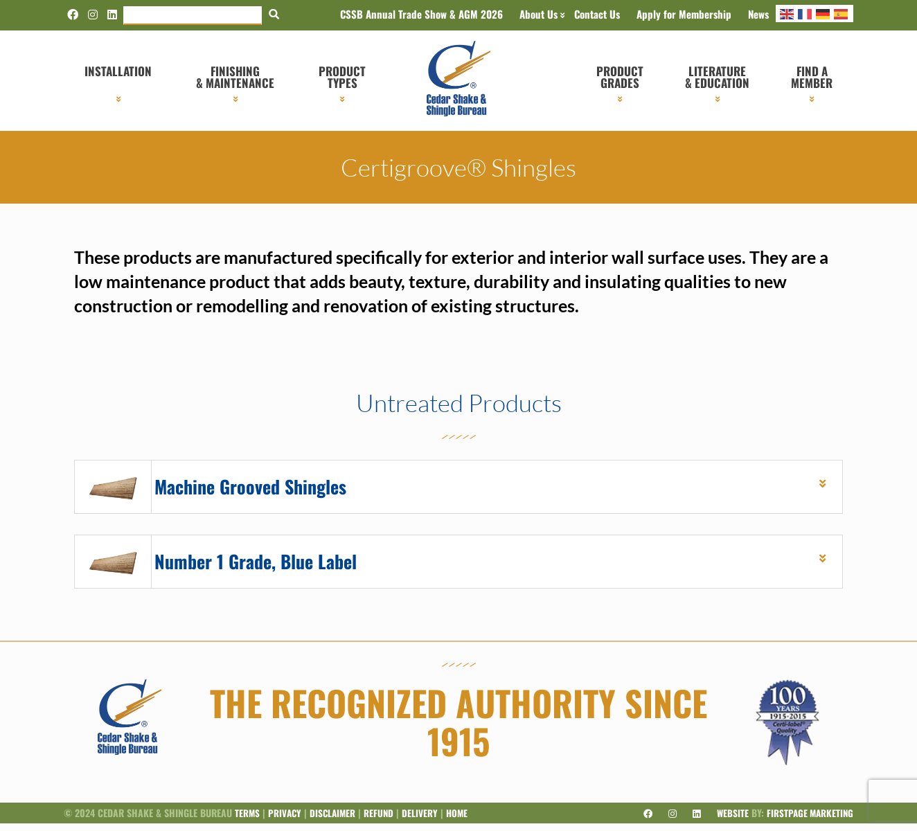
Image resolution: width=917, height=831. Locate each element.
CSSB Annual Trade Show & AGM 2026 (421, 13)
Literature (717, 76)
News (758, 13)
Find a (812, 76)
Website (729, 820)
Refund (383, 820)
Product (342, 76)
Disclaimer (335, 820)
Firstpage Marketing (808, 820)
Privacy (286, 820)
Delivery (425, 820)
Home (462, 820)
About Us (538, 13)
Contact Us (597, 13)
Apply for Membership (683, 13)
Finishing (235, 76)
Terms (247, 820)
